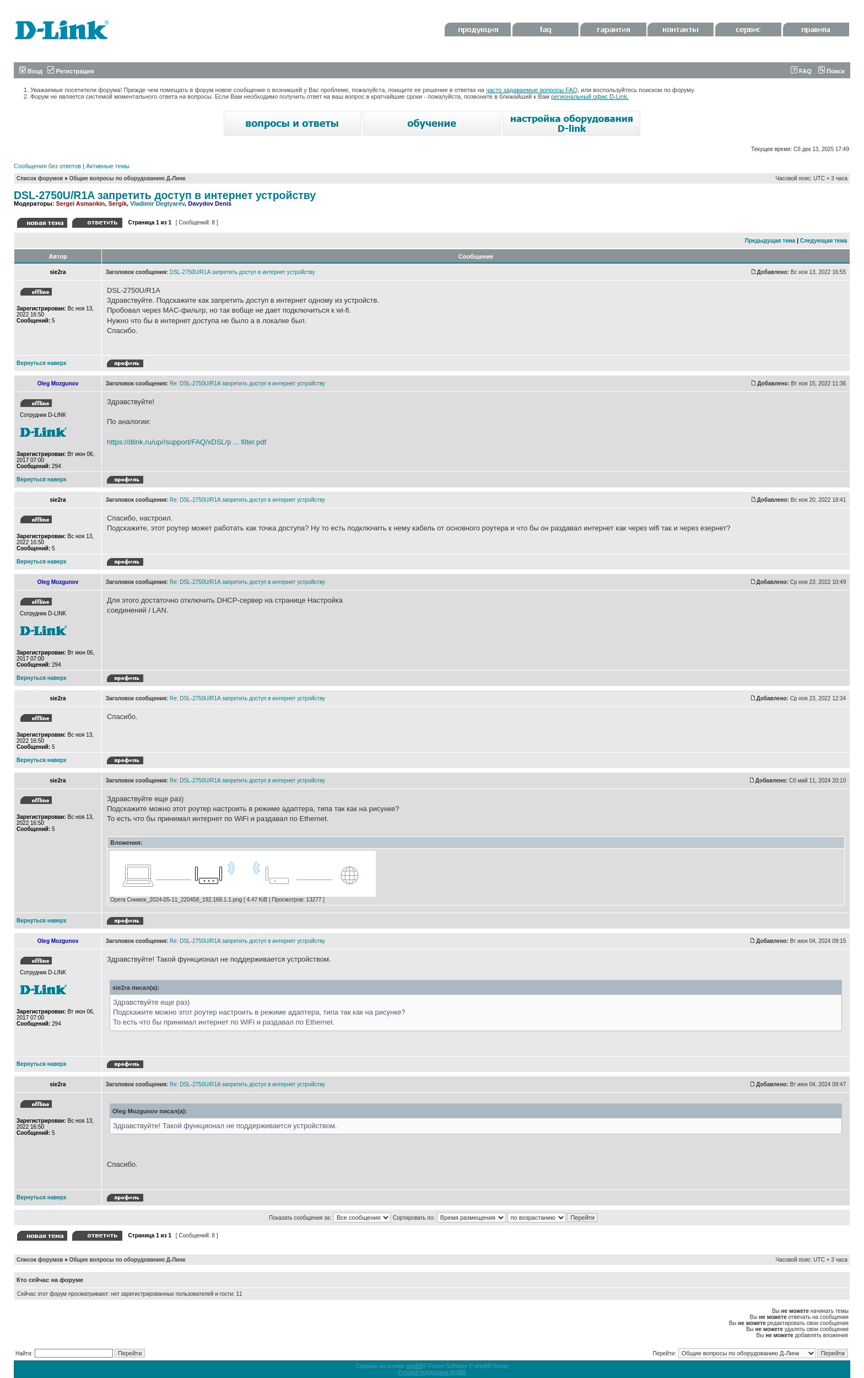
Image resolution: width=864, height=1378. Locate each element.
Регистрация (70, 71)
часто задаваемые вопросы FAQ (531, 90)
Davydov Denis (209, 203)
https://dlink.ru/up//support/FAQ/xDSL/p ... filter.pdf (186, 442)
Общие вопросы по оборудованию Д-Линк (127, 178)
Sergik (117, 203)
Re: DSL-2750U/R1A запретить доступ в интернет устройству (247, 383)
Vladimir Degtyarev (157, 203)
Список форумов (40, 178)
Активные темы (107, 166)
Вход (30, 71)
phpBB (414, 1366)
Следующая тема (823, 241)
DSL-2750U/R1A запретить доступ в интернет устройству (165, 195)
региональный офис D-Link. (590, 96)
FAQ (801, 71)
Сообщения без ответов (47, 166)
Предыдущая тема (770, 241)
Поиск (831, 71)
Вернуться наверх (42, 363)
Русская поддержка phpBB (432, 1372)
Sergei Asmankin (80, 203)
